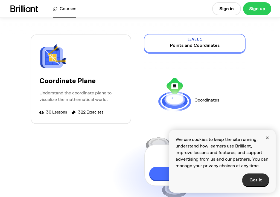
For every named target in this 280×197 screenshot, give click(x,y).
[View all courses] (64, 9)
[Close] (267, 138)
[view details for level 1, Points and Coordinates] (194, 43)
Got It (255, 180)
